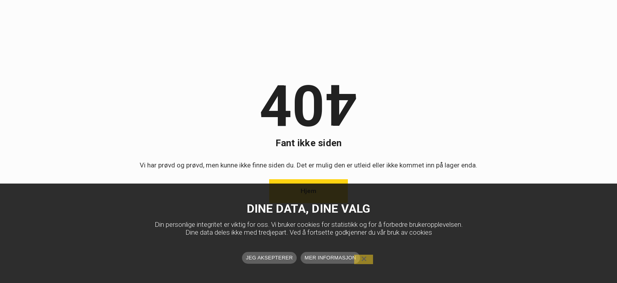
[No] (363, 259)
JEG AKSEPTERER (269, 258)
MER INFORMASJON (330, 258)
